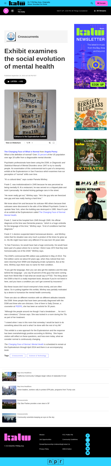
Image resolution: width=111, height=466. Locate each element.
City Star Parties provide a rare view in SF (33, 403)
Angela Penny (50, 152)
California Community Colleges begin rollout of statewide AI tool (41, 376)
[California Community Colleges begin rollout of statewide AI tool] (9, 376)
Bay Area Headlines (24, 373)
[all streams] (100, 11)
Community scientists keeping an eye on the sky (35, 417)
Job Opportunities (45, 439)
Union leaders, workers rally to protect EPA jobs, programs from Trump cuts (46, 390)
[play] (6, 11)
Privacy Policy (44, 449)
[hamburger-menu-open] (5, 3)
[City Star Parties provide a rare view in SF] (9, 404)
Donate (102, 3)
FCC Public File (67, 435)
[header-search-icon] (92, 3)
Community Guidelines (70, 439)
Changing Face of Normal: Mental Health (26, 344)
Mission (41, 435)
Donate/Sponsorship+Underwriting (49, 444)
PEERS (19, 306)
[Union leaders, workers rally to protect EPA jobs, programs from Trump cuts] (9, 390)
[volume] (12, 10)
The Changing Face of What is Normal (21, 152)
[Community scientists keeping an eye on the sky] (9, 418)
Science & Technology (37, 356)
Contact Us (66, 444)
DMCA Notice (67, 449)
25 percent (42, 155)
